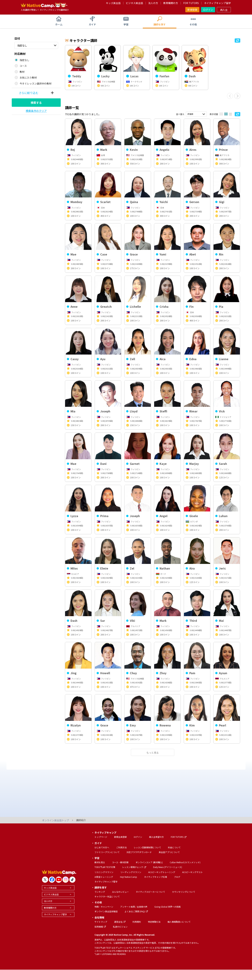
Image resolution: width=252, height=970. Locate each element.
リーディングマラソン (130, 872)
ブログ (177, 876)
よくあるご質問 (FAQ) (136, 911)
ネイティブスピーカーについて (150, 891)
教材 (22, 71)
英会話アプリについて (169, 852)
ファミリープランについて (107, 852)
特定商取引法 (154, 921)
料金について (174, 847)
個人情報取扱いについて (179, 921)
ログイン (208, 9)
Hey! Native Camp (128, 876)
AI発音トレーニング (103, 876)
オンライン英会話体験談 (106, 911)
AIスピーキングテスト (192, 872)
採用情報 (100, 926)
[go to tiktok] (72, 880)
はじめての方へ (101, 847)
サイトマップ (100, 921)
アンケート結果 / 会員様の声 (133, 906)
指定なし (22, 45)
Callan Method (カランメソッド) (185, 862)
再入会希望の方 (156, 836)
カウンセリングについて (183, 891)
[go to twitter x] (45, 880)
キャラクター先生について (107, 896)
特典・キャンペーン (103, 906)
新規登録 (192, 9)
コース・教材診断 (120, 862)
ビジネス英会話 (134, 3)
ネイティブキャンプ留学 (217, 3)
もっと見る (152, 752)
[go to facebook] (52, 880)
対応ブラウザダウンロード (139, 852)
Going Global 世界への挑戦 (167, 906)
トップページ (100, 836)
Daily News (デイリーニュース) (167, 866)
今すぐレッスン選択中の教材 (35, 83)
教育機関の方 (170, 3)
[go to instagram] (65, 880)
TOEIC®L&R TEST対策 (104, 866)
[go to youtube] (59, 880)
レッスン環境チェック (134, 866)
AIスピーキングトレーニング (161, 872)
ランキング (99, 891)
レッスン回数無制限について (147, 847)
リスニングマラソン (103, 872)
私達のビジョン (120, 926)
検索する (36, 102)
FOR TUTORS (191, 3)
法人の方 (153, 3)
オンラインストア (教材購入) (149, 862)
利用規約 (136, 921)
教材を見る (99, 862)
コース (23, 66)
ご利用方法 (121, 847)
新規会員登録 (120, 836)
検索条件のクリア (36, 111)
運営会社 (119, 921)
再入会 (223, 10)
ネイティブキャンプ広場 (155, 876)
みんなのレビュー (120, 891)
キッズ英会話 (113, 3)
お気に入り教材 (28, 77)
